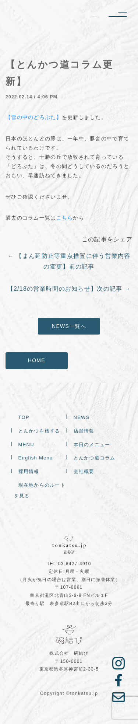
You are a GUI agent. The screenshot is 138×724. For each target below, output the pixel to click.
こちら (64, 218)
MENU (26, 445)
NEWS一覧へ (69, 326)
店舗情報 (84, 431)
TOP (23, 417)
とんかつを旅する (39, 431)
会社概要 (84, 472)
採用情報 (28, 472)
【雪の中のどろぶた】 (34, 117)
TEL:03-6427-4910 (69, 563)
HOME (36, 360)
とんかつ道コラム (95, 458)
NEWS (82, 417)
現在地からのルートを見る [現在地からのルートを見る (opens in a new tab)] (40, 491)
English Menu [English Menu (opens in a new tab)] (35, 458)
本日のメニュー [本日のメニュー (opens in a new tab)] (92, 445)
